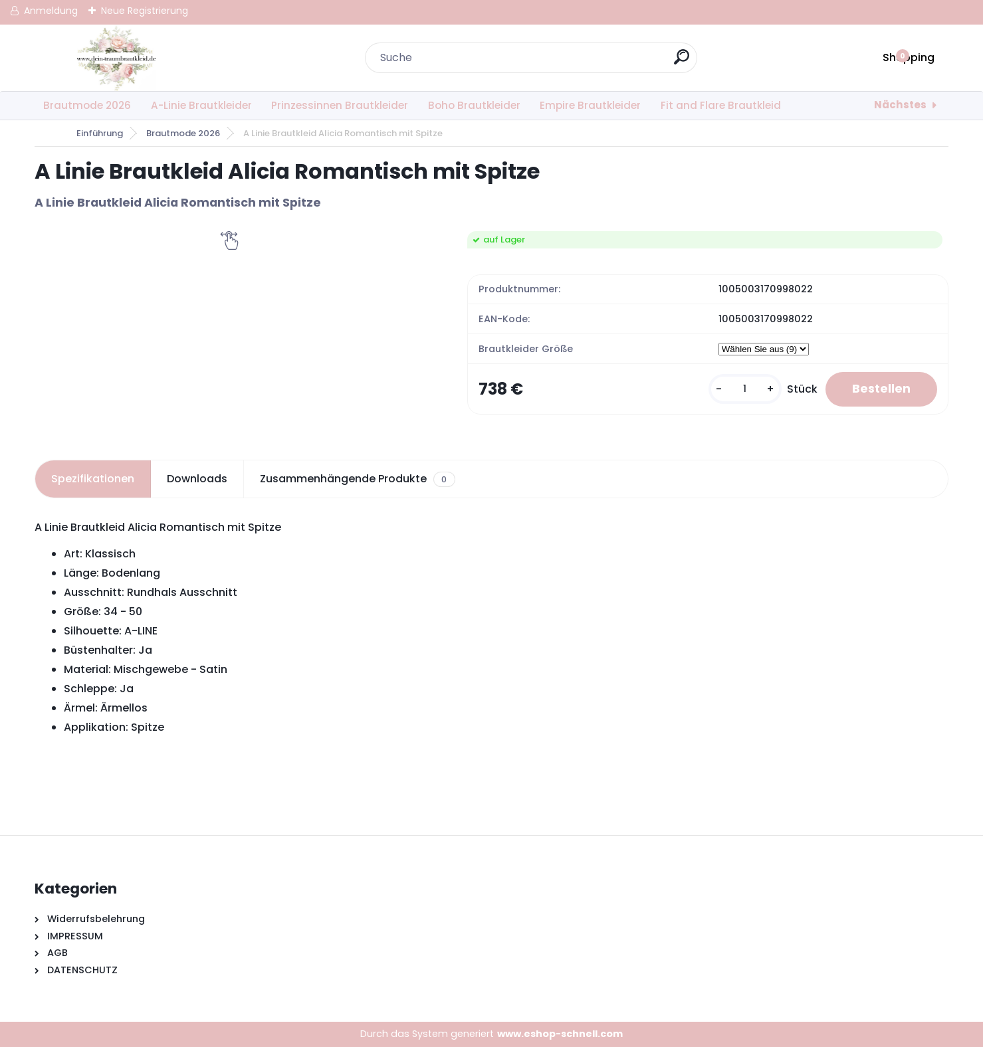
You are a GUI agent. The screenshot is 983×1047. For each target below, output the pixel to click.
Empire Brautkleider (590, 105)
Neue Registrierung (144, 10)
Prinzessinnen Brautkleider (339, 105)
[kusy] (745, 389)
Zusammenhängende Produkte (357, 479)
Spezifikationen (92, 478)
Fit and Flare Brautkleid (721, 105)
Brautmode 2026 (87, 105)
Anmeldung (51, 10)
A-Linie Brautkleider (201, 105)
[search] (681, 62)
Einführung (99, 133)
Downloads (197, 478)
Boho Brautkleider (474, 105)
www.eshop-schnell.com (560, 1033)
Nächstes (900, 105)
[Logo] (116, 58)
